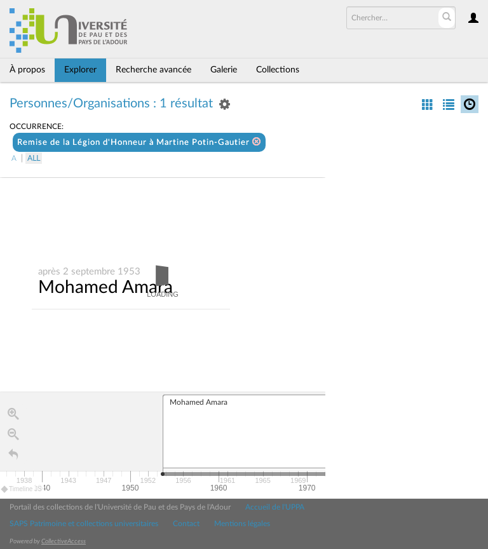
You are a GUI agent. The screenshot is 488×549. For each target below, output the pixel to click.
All (33, 158)
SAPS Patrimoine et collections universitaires (84, 523)
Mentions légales (242, 523)
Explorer (80, 69)
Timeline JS (22, 489)
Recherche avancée (153, 69)
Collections (277, 69)
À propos (27, 69)
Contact (186, 523)
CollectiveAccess (63, 541)
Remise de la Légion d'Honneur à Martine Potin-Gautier (139, 142)
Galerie (223, 69)
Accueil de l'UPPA (274, 507)
